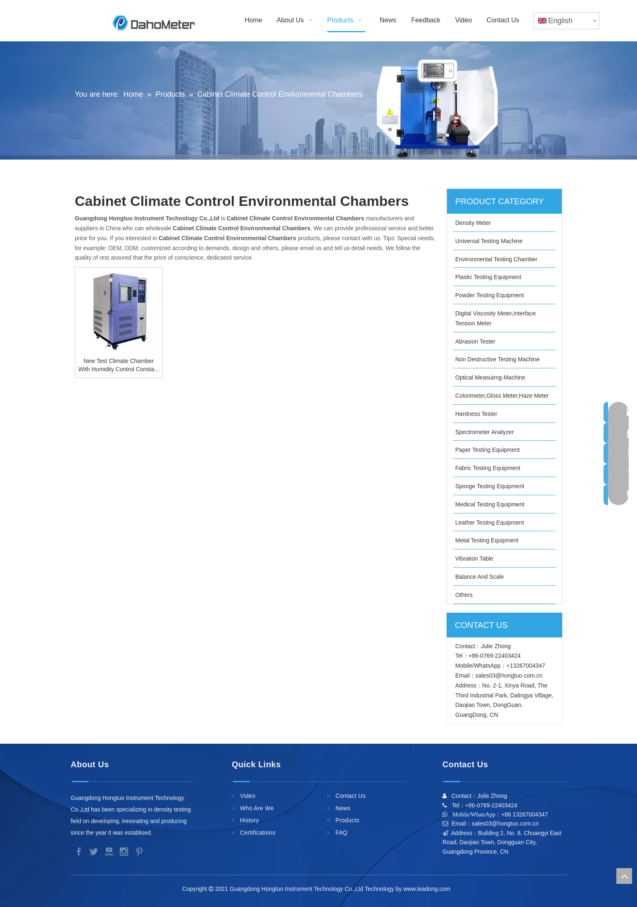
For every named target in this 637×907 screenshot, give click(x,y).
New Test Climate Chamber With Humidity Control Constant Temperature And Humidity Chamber (118, 365)
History (249, 820)
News (342, 808)
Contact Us (350, 795)
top (624, 876)
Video (247, 795)
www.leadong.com (428, 889)
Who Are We (257, 808)
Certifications (258, 832)
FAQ (341, 832)
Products (347, 820)
